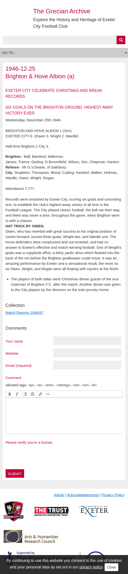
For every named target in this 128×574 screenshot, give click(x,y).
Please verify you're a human (29, 442)
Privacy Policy (113, 495)
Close (111, 567)
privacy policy (90, 567)
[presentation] (10, 394)
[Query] (64, 40)
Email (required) (19, 365)
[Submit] (121, 40)
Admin (59, 495)
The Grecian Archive (62, 11)
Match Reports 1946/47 (25, 312)
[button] (9, 394)
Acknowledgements (83, 495)
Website (12, 353)
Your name (14, 341)
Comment (13, 378)
